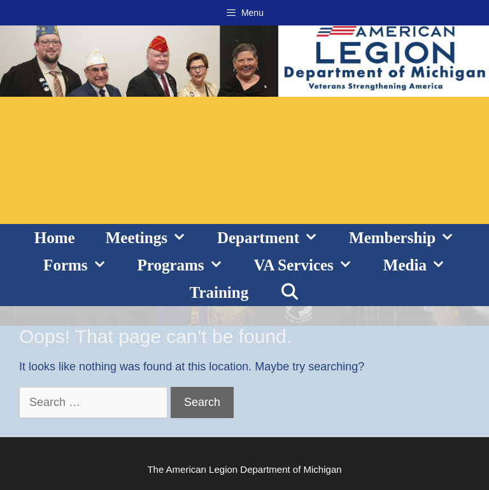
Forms (82, 265)
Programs (188, 265)
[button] (184, 237)
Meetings (154, 237)
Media (422, 265)
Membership (409, 237)
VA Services (311, 265)
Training (219, 292)
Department (275, 237)
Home (54, 237)
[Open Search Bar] (289, 292)
